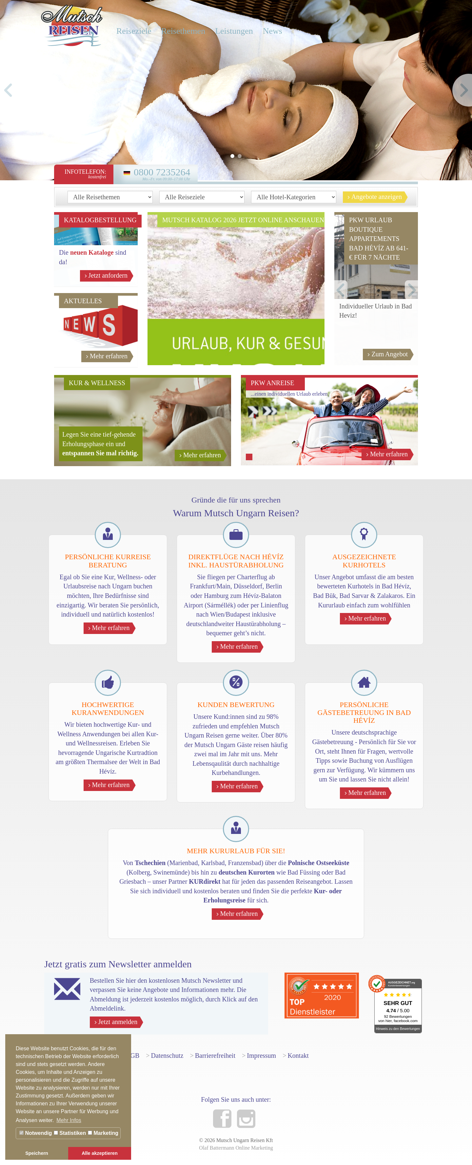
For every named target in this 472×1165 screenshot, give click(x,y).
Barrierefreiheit (215, 1055)
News (272, 31)
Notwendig (35, 1133)
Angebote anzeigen (377, 197)
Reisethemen (183, 31)
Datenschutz (167, 1055)
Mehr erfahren (110, 356)
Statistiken (70, 1133)
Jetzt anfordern (109, 276)
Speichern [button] (36, 1153)
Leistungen (234, 31)
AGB (132, 1055)
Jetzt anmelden (119, 1022)
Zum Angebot (390, 354)
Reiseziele (133, 31)
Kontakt (297, 1055)
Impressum (261, 1055)
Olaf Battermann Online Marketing (236, 1148)
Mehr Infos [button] (68, 1120)
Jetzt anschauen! (294, 354)
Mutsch (72, 24)
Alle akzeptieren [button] (100, 1153)
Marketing (103, 1133)
